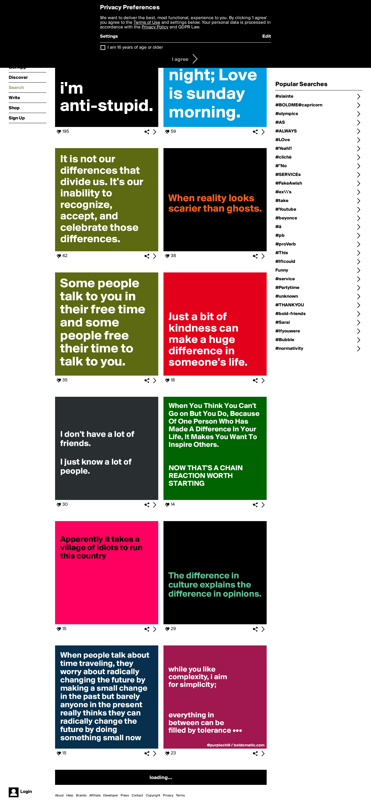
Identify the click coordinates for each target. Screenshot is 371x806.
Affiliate (95, 795)
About (59, 795)
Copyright (153, 795)
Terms (180, 795)
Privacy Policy (155, 27)
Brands (81, 795)
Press (125, 795)
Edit (266, 36)
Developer (110, 795)
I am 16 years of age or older (135, 47)
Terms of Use (147, 22)
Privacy (168, 795)
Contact (137, 795)
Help (69, 795)
